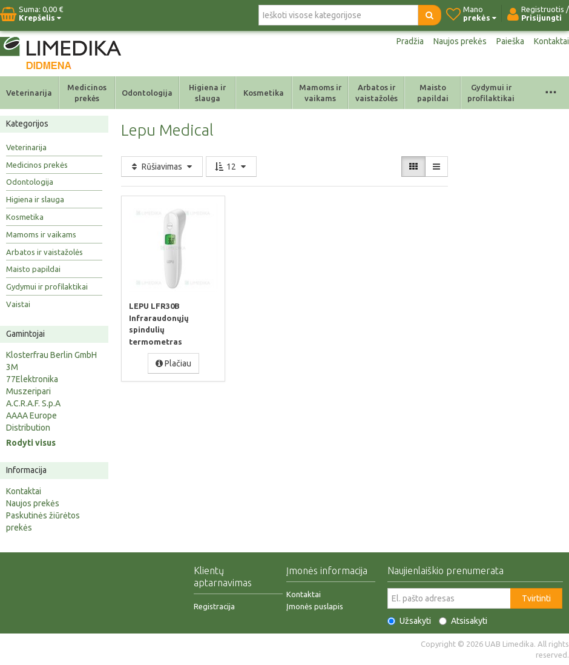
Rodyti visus (31, 443)
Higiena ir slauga (207, 92)
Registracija (214, 606)
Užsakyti (409, 621)
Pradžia (410, 41)
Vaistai (18, 304)
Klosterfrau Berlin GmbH (51, 355)
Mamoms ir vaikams (320, 92)
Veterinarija (29, 92)
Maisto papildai (433, 92)
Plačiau (173, 363)
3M (12, 367)
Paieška (510, 41)
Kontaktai (551, 41)
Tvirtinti (536, 598)
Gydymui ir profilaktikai (491, 92)
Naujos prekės (460, 41)
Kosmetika (263, 92)
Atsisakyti (463, 621)
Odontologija (147, 92)
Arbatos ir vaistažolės (376, 92)
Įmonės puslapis (314, 606)
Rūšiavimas (162, 166)
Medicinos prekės (87, 92)
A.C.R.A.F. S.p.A (33, 403)
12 (231, 166)
